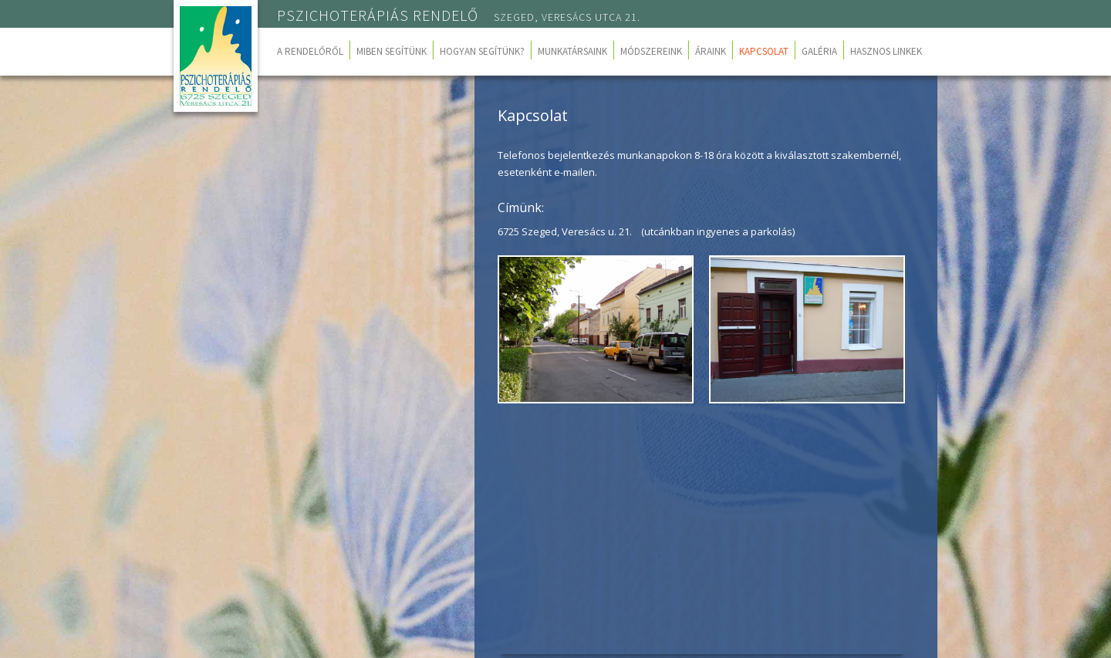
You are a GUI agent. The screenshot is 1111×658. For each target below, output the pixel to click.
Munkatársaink (572, 51)
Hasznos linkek (886, 51)
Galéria (819, 51)
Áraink (710, 51)
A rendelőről (310, 51)
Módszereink (651, 51)
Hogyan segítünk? (482, 51)
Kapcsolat (764, 51)
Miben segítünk (391, 51)
